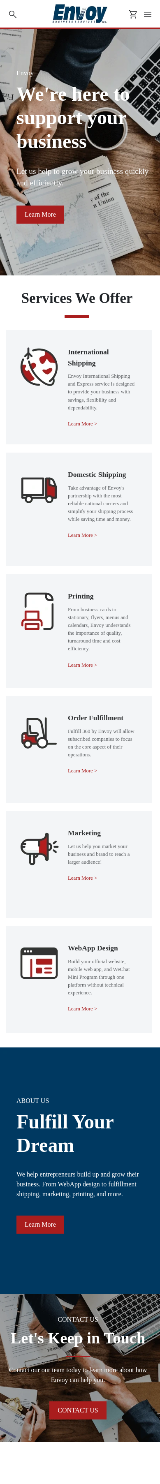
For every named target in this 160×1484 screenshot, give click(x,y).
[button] (40, 215)
